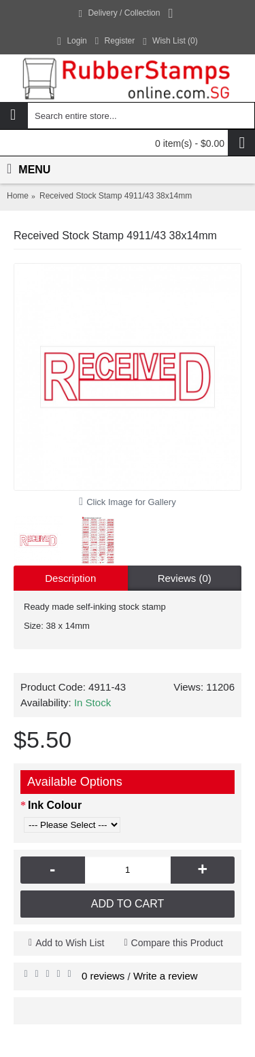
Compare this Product (177, 942)
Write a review (165, 976)
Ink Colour (55, 805)
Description (70, 578)
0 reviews (103, 976)
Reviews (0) (184, 578)
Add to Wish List (69, 942)
